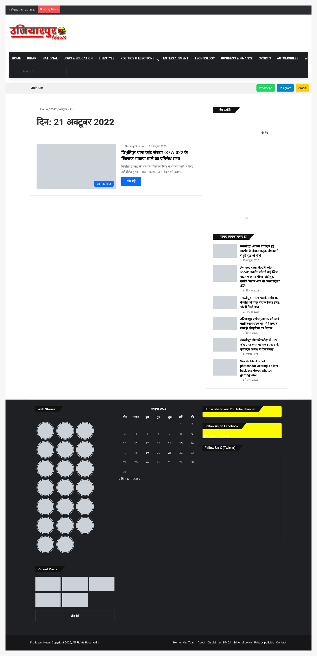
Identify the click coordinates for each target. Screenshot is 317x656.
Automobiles (288, 58)
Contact (281, 642)
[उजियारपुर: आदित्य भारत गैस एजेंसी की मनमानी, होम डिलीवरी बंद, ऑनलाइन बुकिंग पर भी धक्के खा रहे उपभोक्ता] (74, 584)
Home (16, 58)
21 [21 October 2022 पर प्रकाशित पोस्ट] (169, 452)
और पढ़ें (131, 181)
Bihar (31, 58)
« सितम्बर (124, 479)
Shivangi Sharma (134, 146)
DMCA (227, 642)
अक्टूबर (63, 109)
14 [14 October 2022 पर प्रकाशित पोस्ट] (169, 443)
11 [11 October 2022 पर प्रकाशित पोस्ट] (136, 443)
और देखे (264, 132)
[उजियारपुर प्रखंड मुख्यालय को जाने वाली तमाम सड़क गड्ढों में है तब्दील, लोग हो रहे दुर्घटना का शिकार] (225, 323)
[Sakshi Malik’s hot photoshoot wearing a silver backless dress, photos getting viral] (225, 367)
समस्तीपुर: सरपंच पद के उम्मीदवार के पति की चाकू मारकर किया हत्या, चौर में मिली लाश (260, 302)
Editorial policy (242, 642)
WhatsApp (265, 88)
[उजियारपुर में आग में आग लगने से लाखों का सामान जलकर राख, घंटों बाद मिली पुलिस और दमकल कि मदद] (74, 600)
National (50, 58)
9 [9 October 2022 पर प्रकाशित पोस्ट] (192, 433)
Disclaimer (214, 642)
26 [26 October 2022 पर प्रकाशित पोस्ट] (147, 462)
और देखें (75, 615)
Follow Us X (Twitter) (220, 448)
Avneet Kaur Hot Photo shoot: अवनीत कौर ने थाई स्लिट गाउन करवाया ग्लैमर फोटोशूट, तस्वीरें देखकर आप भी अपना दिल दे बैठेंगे (260, 277)
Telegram (285, 88)
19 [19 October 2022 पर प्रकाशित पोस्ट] (147, 452)
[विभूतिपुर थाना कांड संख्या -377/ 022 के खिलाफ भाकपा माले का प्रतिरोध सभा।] (76, 166)
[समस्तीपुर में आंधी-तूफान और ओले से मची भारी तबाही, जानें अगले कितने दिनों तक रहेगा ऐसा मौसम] (48, 600)
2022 (53, 109)
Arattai (302, 88)
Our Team (189, 642)
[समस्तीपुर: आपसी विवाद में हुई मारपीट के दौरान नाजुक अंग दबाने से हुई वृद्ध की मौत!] (225, 251)
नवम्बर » (135, 479)
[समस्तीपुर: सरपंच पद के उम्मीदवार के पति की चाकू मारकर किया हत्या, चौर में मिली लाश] (225, 302)
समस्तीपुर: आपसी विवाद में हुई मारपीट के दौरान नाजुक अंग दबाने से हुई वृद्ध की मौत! (259, 251)
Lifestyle (106, 58)
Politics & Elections (138, 58)
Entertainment (175, 58)
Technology (205, 58)
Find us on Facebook (216, 436)
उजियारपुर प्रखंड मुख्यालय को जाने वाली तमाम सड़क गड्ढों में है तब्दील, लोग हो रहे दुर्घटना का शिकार (259, 323)
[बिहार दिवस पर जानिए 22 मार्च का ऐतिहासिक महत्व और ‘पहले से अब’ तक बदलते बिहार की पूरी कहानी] (101, 584)
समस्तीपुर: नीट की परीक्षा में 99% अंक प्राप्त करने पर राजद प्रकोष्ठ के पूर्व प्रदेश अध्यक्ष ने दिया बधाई (259, 344)
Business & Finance (237, 58)
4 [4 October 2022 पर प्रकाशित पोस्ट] (136, 433)
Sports (265, 58)
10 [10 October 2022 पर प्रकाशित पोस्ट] (125, 443)
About (201, 642)
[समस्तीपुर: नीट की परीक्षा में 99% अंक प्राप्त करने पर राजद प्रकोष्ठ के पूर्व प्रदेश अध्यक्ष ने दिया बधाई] (225, 345)
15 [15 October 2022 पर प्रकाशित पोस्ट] (181, 443)
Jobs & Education (78, 58)
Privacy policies (264, 642)
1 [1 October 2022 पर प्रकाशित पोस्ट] (181, 424)
